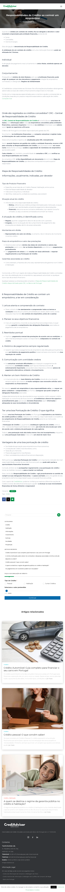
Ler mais (49, 678)
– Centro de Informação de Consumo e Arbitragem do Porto (20, 874)
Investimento (9, 534)
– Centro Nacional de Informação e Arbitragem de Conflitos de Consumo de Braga (26, 876)
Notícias (7, 538)
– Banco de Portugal (8, 879)
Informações (9, 531)
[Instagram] (28, 837)
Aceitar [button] (54, 887)
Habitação (8, 528)
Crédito (13, 491)
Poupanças (8, 544)
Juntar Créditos (50, 583)
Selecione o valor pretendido (15, 587)
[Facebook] (32, 837)
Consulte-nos (7, 98)
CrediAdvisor (18, 481)
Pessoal (9, 583)
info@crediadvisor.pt (8, 862)
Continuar (32, 598)
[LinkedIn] (36, 837)
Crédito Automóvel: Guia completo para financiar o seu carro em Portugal (27, 552)
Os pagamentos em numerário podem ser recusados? (21, 568)
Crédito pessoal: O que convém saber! (17, 562)
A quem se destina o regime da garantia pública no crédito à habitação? (27, 565)
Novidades (8, 541)
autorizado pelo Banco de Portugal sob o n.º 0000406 (39, 832)
